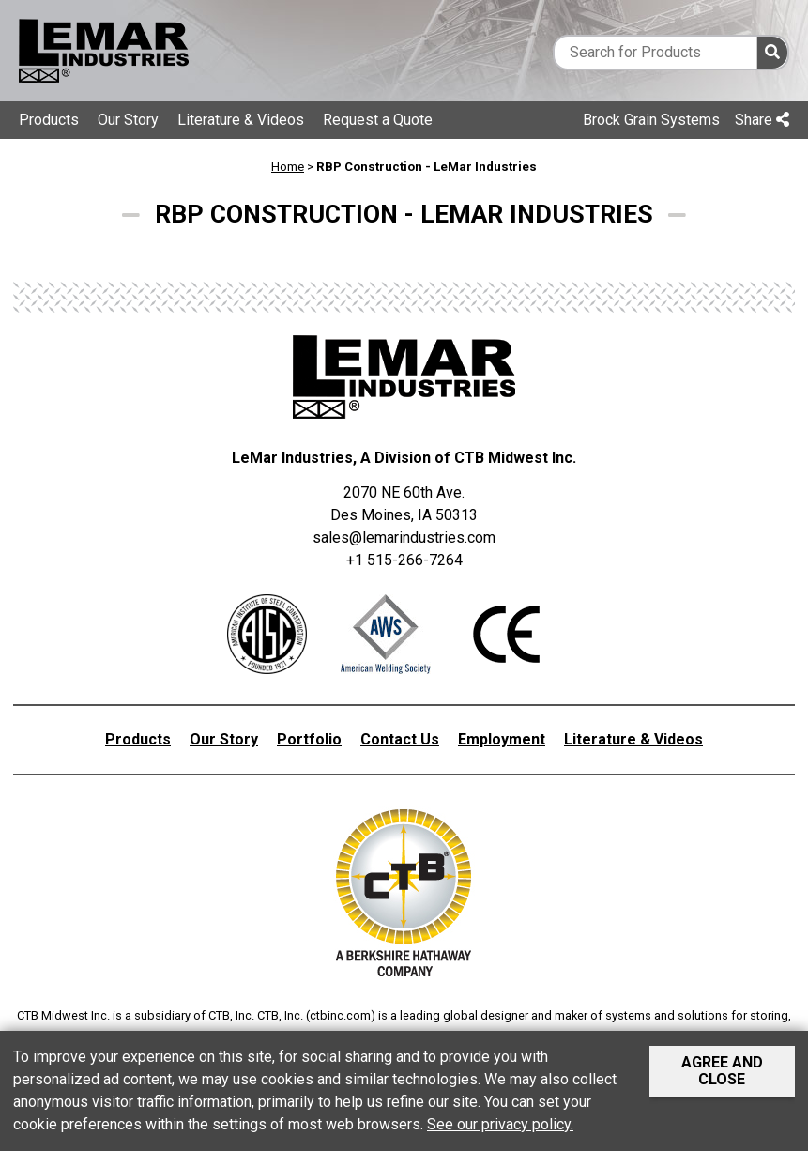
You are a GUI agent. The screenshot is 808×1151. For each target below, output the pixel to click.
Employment (501, 739)
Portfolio (309, 739)
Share (762, 120)
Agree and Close (722, 1070)
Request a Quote (378, 120)
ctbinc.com (340, 1015)
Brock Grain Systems (651, 120)
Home (287, 167)
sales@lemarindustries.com (404, 537)
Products (49, 120)
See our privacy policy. (500, 1124)
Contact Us (399, 739)
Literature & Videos (240, 120)
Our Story (128, 120)
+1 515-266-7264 (404, 560)
